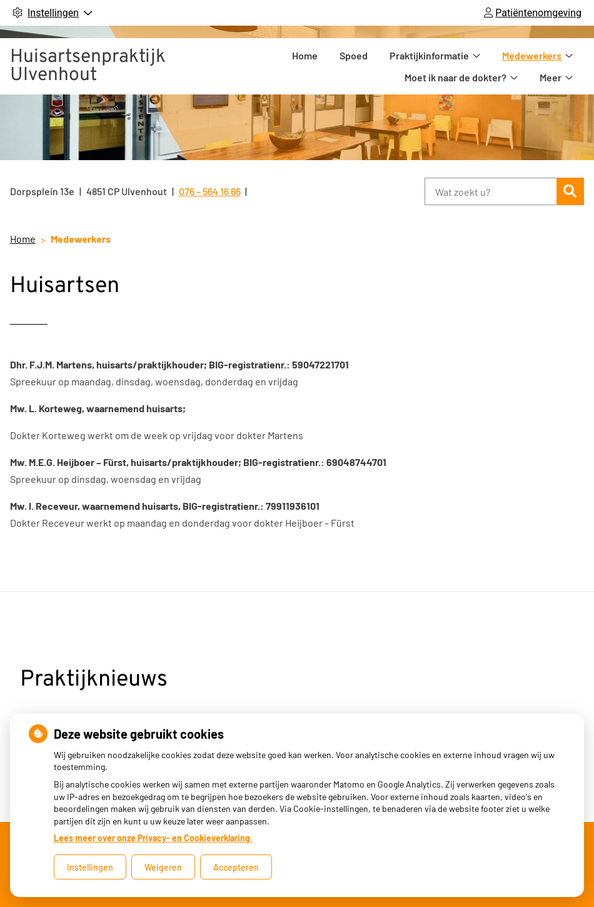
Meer (550, 65)
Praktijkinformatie (374, 65)
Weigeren (163, 867)
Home (250, 65)
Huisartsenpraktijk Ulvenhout (88, 65)
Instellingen (90, 867)
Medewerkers (476, 65)
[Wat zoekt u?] (490, 191)
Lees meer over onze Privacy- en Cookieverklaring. (153, 838)
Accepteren (236, 867)
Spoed (298, 65)
